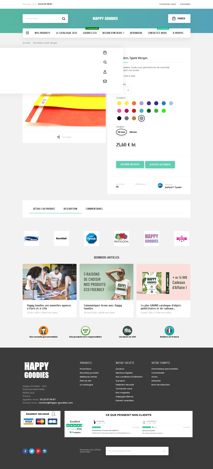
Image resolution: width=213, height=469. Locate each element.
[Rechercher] (45, 18)
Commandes (157, 372)
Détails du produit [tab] (44, 208)
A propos (120, 380)
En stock (120, 184)
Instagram (44, 451)
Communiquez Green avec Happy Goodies (103, 307)
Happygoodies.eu (124, 396)
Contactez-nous (167, 4)
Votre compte (160, 363)
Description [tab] (70, 208)
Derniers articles (106, 257)
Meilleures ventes (88, 376)
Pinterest (38, 451)
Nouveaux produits (89, 372)
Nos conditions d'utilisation (129, 376)
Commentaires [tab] (94, 208)
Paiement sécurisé (125, 384)
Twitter (32, 451)
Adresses (156, 380)
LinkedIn (51, 451)
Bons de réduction (160, 384)
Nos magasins (123, 392)
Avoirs (154, 376)
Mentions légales (124, 372)
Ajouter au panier (160, 164)
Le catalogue (86, 384)
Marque (168, 184)
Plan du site (85, 380)
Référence (140, 184)
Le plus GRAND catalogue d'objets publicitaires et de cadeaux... (161, 307)
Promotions (85, 369)
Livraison (120, 369)
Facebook (25, 451)
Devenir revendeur (125, 400)
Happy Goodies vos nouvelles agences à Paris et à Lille (49, 307)
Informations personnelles (164, 369)
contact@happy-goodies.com (55, 402)
